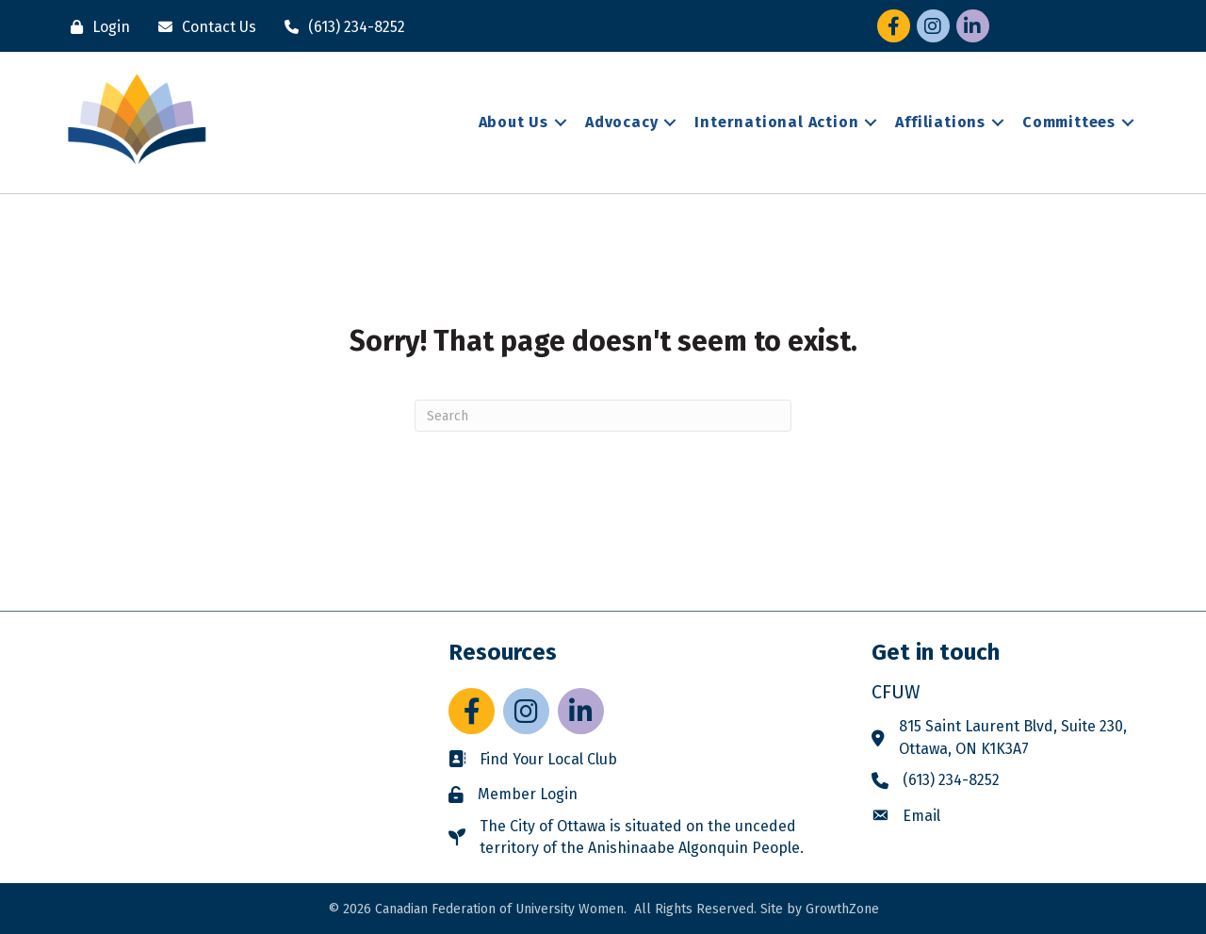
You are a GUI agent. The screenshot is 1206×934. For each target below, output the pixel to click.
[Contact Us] (202, 27)
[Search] (603, 416)
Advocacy (621, 122)
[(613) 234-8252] (340, 27)
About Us (513, 122)
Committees (1069, 122)
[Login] (95, 27)
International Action (776, 122)
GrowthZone (842, 909)
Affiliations (940, 122)
